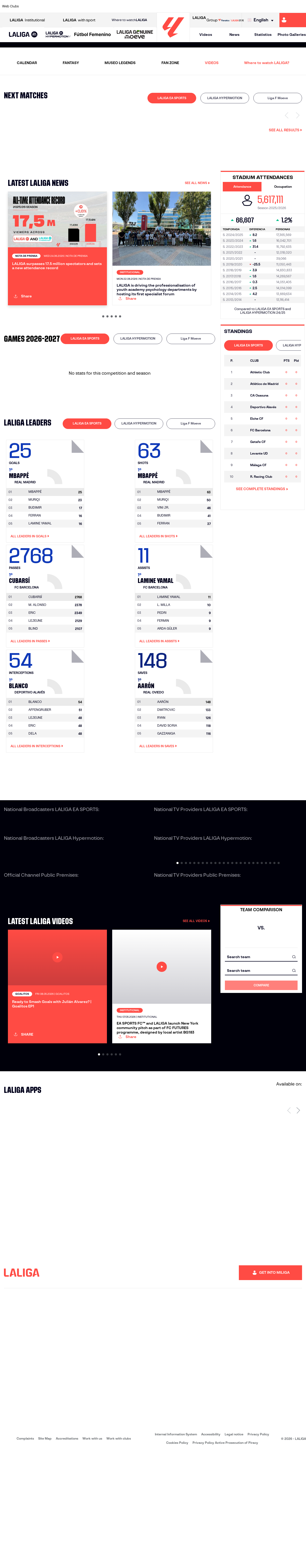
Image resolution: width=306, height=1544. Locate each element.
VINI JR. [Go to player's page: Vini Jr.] (163, 550)
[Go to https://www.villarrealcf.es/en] (300, 6)
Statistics (263, 34)
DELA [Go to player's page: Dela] (32, 776)
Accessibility (210, 1525)
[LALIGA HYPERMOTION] (58, 34)
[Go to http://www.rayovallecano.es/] (186, 6)
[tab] (171, 98)
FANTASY (71, 63)
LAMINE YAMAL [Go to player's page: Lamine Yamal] (40, 566)
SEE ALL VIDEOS (196, 964)
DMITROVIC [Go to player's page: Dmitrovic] (166, 752)
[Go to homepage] (173, 39)
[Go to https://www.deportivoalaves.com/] (86, 6)
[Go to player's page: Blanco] (66, 713)
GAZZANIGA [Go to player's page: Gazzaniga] (166, 776)
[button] (23, 34)
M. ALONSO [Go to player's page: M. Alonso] (37, 647)
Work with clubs (118, 1530)
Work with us (92, 1530)
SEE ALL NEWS (197, 183)
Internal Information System (176, 1525)
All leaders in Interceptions (37, 789)
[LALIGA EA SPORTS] (23, 34)
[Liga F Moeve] (92, 34)
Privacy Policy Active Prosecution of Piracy (225, 1534)
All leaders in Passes (30, 684)
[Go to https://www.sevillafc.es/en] (271, 6)
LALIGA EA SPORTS (171, 98)
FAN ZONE (170, 63)
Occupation (283, 186)
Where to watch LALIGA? (266, 63)
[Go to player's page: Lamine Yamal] (195, 608)
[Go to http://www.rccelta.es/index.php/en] (72, 6)
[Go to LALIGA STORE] (231, 20)
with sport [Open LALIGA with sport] (79, 20)
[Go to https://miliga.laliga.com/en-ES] (292, 20)
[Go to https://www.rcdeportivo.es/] (200, 6)
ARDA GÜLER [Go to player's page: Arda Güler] (167, 671)
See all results (285, 130)
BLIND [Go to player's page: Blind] (33, 671)
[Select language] (261, 20)
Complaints (25, 1530)
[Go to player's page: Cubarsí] (66, 608)
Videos (205, 34)
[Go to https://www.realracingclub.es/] (172, 6)
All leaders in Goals (30, 579)
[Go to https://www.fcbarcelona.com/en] (115, 6)
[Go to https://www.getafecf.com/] (129, 6)
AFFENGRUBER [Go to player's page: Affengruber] (39, 752)
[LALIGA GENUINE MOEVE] (135, 34)
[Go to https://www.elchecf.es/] (100, 6)
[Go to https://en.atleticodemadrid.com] (43, 6)
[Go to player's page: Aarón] (195, 713)
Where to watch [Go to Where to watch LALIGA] (129, 20)
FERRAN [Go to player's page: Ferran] (34, 558)
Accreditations (67, 1530)
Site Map (45, 1530)
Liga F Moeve (278, 98)
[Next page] (298, 1202)
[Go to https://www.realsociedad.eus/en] (257, 6)
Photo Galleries (292, 34)
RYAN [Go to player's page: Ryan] (161, 760)
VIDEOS (212, 63)
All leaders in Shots (158, 579)
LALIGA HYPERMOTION (224, 98)
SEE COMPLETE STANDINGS (262, 489)
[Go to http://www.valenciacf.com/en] (286, 6)
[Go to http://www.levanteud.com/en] (143, 6)
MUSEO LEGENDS (120, 63)
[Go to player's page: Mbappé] (66, 503)
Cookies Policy (177, 1534)
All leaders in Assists (159, 684)
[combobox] (261, 999)
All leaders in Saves (158, 789)
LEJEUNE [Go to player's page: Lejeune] (35, 663)
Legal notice (234, 1525)
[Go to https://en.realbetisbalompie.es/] (229, 6)
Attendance (242, 186)
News (234, 34)
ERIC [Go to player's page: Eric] (32, 655)
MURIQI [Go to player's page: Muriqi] (34, 542)
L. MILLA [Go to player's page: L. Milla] (163, 647)
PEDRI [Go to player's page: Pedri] (161, 655)
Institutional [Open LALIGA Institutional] (27, 20)
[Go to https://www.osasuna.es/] (57, 6)
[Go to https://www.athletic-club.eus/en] (29, 6)
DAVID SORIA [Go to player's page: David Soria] (167, 768)
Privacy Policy (258, 1525)
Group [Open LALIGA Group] (205, 20)
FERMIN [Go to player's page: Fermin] (163, 663)
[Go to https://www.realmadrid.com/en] (243, 6)
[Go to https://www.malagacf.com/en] (157, 6)
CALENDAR (27, 63)
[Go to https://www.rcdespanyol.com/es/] (214, 6)
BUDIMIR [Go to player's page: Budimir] (35, 550)
